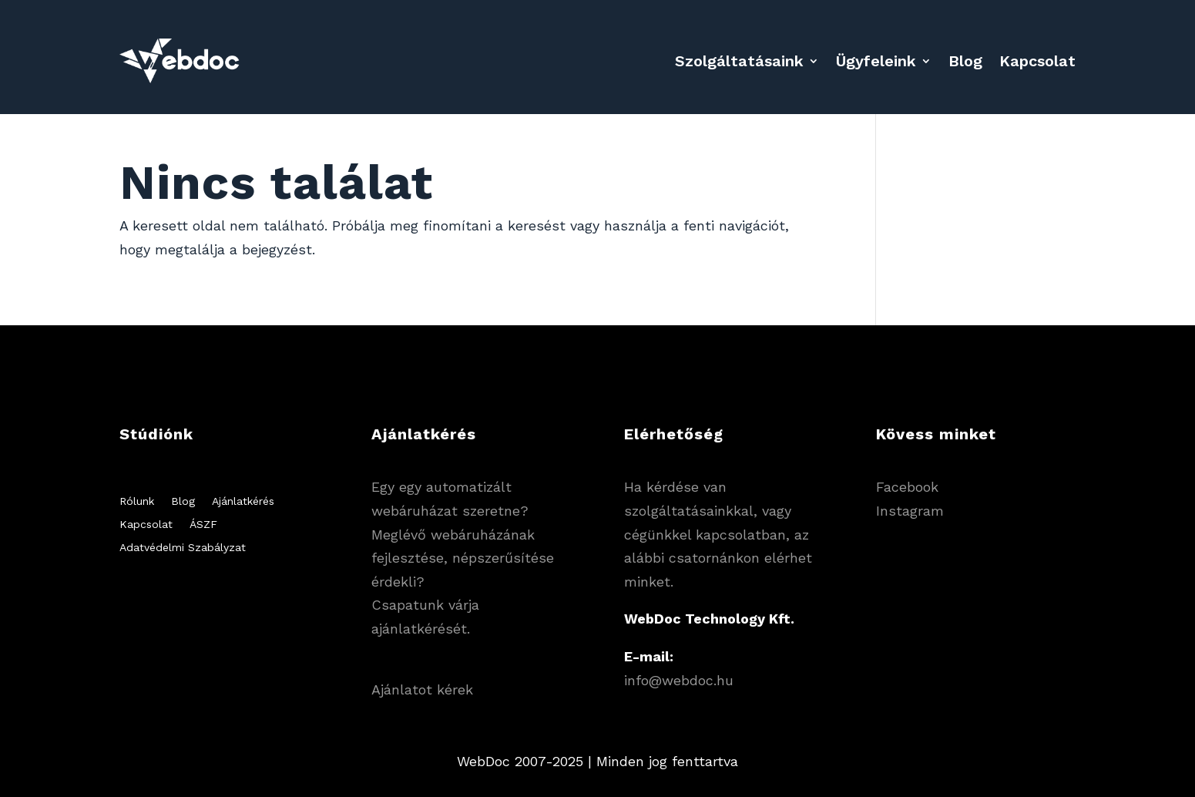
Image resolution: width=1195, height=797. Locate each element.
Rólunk (136, 501)
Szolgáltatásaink (739, 61)
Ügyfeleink (876, 61)
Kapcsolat (1037, 61)
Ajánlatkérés (243, 501)
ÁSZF (203, 524)
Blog (965, 61)
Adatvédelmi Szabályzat (182, 547)
